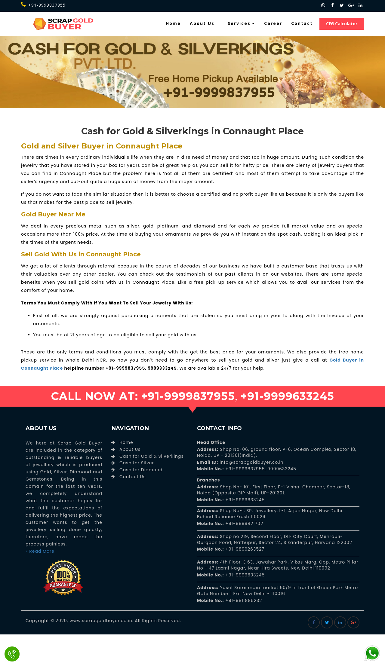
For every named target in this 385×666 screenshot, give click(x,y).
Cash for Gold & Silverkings (151, 456)
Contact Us (132, 477)
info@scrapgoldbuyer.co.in (250, 462)
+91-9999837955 (43, 5)
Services (241, 23)
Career (273, 23)
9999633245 (281, 469)
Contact (302, 23)
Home (173, 23)
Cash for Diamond (140, 470)
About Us (202, 23)
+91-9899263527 (244, 549)
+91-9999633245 (244, 500)
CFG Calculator (341, 23)
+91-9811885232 (243, 600)
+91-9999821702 (243, 524)
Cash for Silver (136, 463)
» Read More (40, 551)
